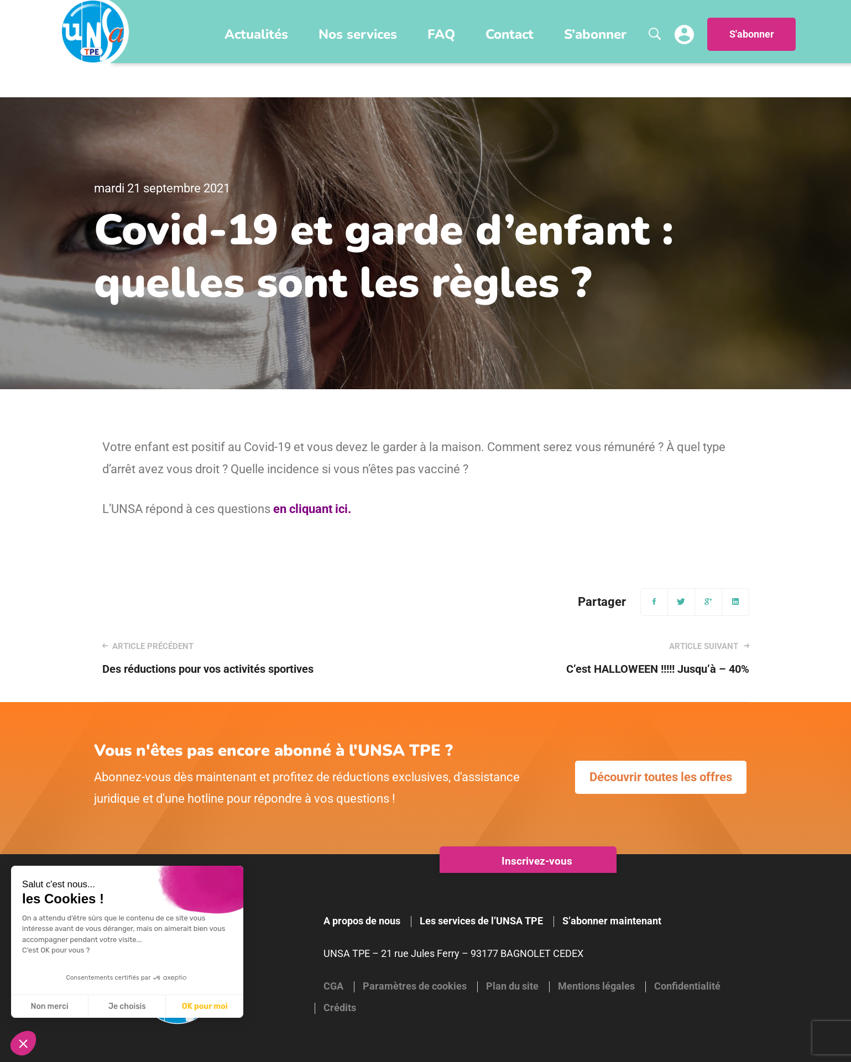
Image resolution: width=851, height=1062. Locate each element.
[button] (23, 1043)
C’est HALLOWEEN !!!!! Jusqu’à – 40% (600, 658)
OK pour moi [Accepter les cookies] (205, 1006)
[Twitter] (681, 602)
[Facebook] (654, 602)
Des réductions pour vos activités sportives (251, 658)
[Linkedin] (735, 602)
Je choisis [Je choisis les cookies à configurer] (127, 1006)
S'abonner (751, 34)
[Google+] (708, 602)
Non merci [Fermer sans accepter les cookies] (49, 1006)
